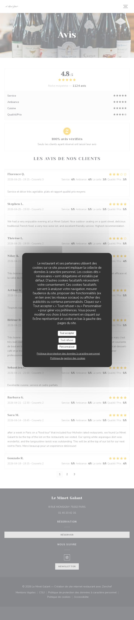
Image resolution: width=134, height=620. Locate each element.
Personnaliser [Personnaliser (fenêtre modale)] (67, 347)
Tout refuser (67, 340)
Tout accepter (67, 333)
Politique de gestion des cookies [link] (67, 358)
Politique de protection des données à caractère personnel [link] (68, 353)
